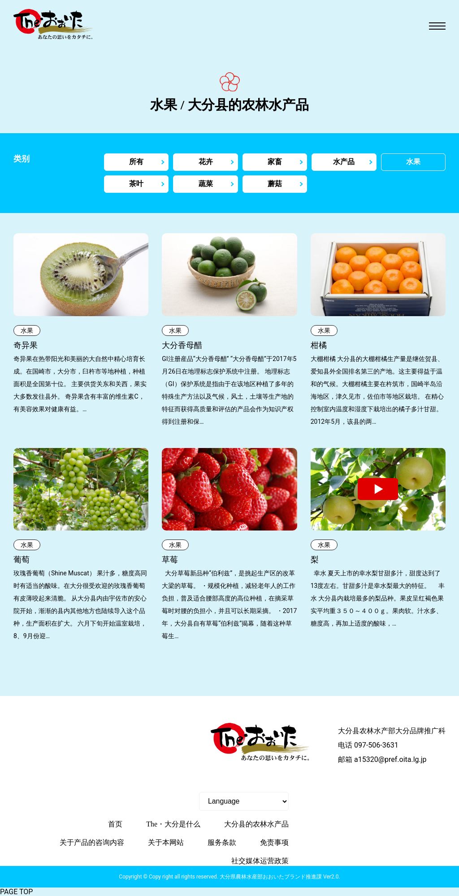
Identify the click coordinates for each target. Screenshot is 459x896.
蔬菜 (206, 183)
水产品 (344, 161)
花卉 (206, 161)
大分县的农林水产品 (256, 824)
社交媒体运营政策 (260, 861)
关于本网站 (166, 842)
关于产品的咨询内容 (92, 842)
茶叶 (136, 183)
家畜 (275, 161)
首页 (115, 824)
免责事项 (274, 842)
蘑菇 (275, 183)
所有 (136, 161)
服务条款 (222, 842)
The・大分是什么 (173, 824)
